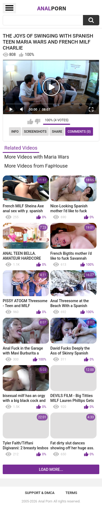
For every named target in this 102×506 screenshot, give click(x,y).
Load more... (51, 469)
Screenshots (35, 132)
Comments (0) (79, 132)
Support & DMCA (39, 493)
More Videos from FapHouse (36, 166)
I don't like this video (37, 121)
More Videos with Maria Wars (36, 157)
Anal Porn (45, 501)
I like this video (30, 121)
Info (15, 132)
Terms (71, 493)
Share (57, 132)
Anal (51, 8)
